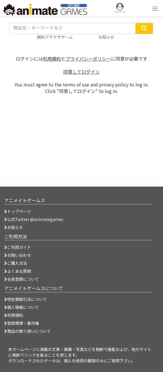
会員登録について (21, 279)
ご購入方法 (15, 263)
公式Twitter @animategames (35, 219)
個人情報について (21, 307)
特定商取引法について (25, 299)
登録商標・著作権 (21, 323)
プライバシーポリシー (88, 58)
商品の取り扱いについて (27, 331)
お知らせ (13, 227)
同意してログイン (81, 71)
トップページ (17, 211)
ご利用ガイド (17, 247)
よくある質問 (17, 271)
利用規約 (52, 58)
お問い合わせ (17, 255)
